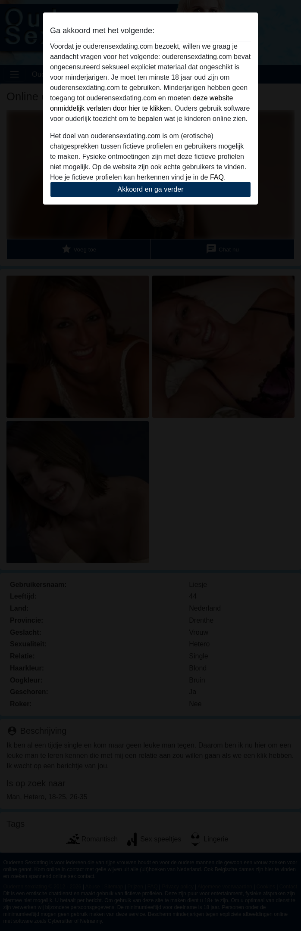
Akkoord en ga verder (151, 189)
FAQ (217, 177)
